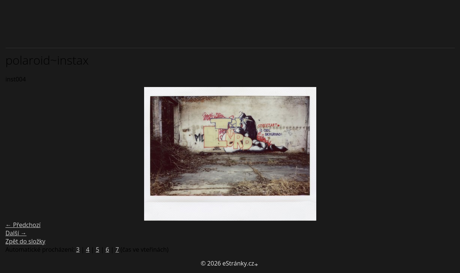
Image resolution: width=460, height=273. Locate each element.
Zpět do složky (26, 241)
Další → (16, 233)
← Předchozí (23, 225)
